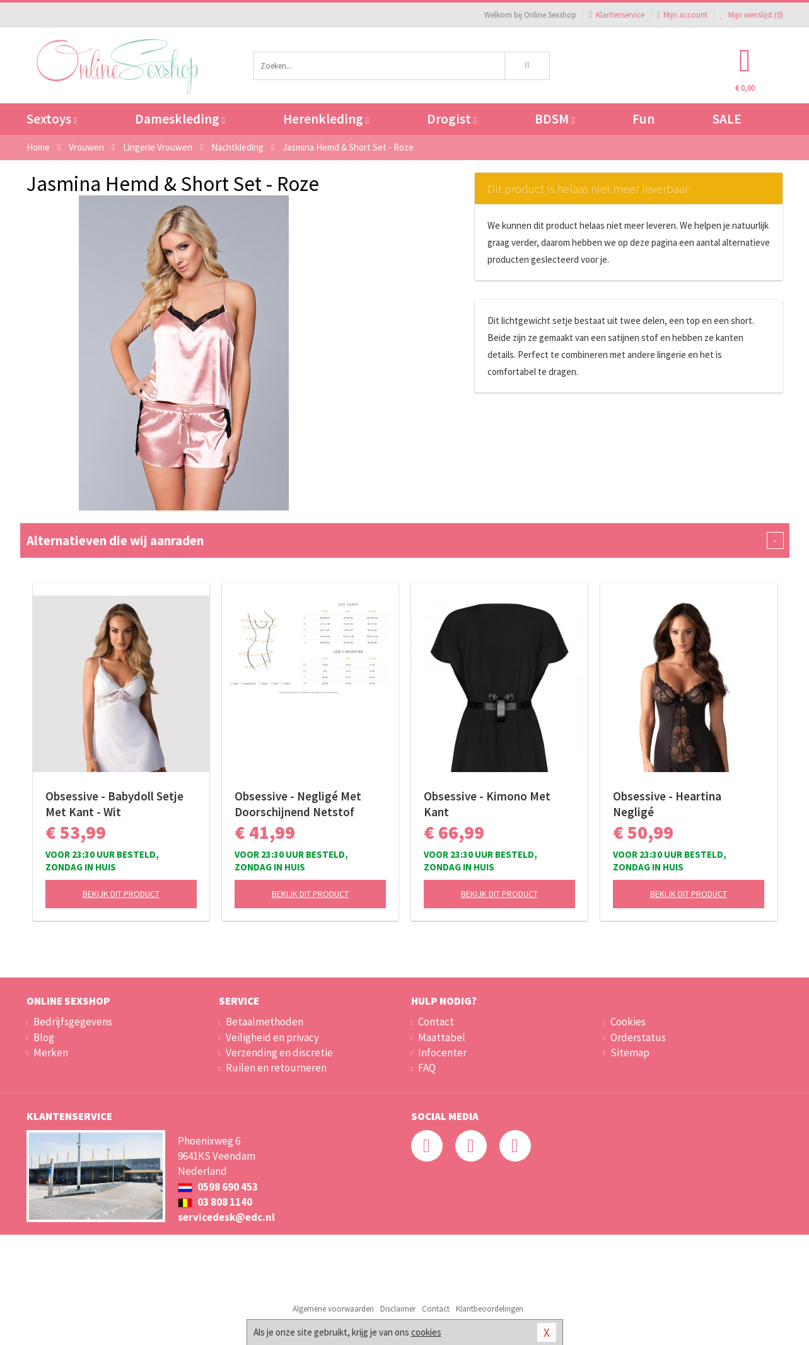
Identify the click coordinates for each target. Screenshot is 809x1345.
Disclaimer (398, 1308)
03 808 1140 (215, 1202)
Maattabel (441, 1037)
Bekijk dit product (121, 893)
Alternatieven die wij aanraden (404, 540)
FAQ (427, 1068)
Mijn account (682, 14)
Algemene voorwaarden (333, 1308)
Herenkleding (326, 118)
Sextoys (51, 118)
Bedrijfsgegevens (72, 1022)
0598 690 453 (218, 1187)
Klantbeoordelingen (489, 1308)
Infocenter (442, 1052)
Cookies (628, 1022)
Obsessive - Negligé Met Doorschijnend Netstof (298, 803)
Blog (43, 1037)
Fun (643, 118)
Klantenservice (616, 14)
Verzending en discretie (279, 1052)
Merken (50, 1052)
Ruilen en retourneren (276, 1068)
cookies (426, 1332)
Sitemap (629, 1052)
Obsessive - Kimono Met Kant (487, 803)
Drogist (452, 118)
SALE (727, 118)
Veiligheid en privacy (272, 1037)
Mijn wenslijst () (751, 14)
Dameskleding (180, 118)
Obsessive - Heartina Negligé (667, 803)
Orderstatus (638, 1037)
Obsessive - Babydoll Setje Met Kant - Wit (114, 803)
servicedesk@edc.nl (226, 1217)
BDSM (554, 118)
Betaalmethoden (264, 1022)
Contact (436, 1022)
